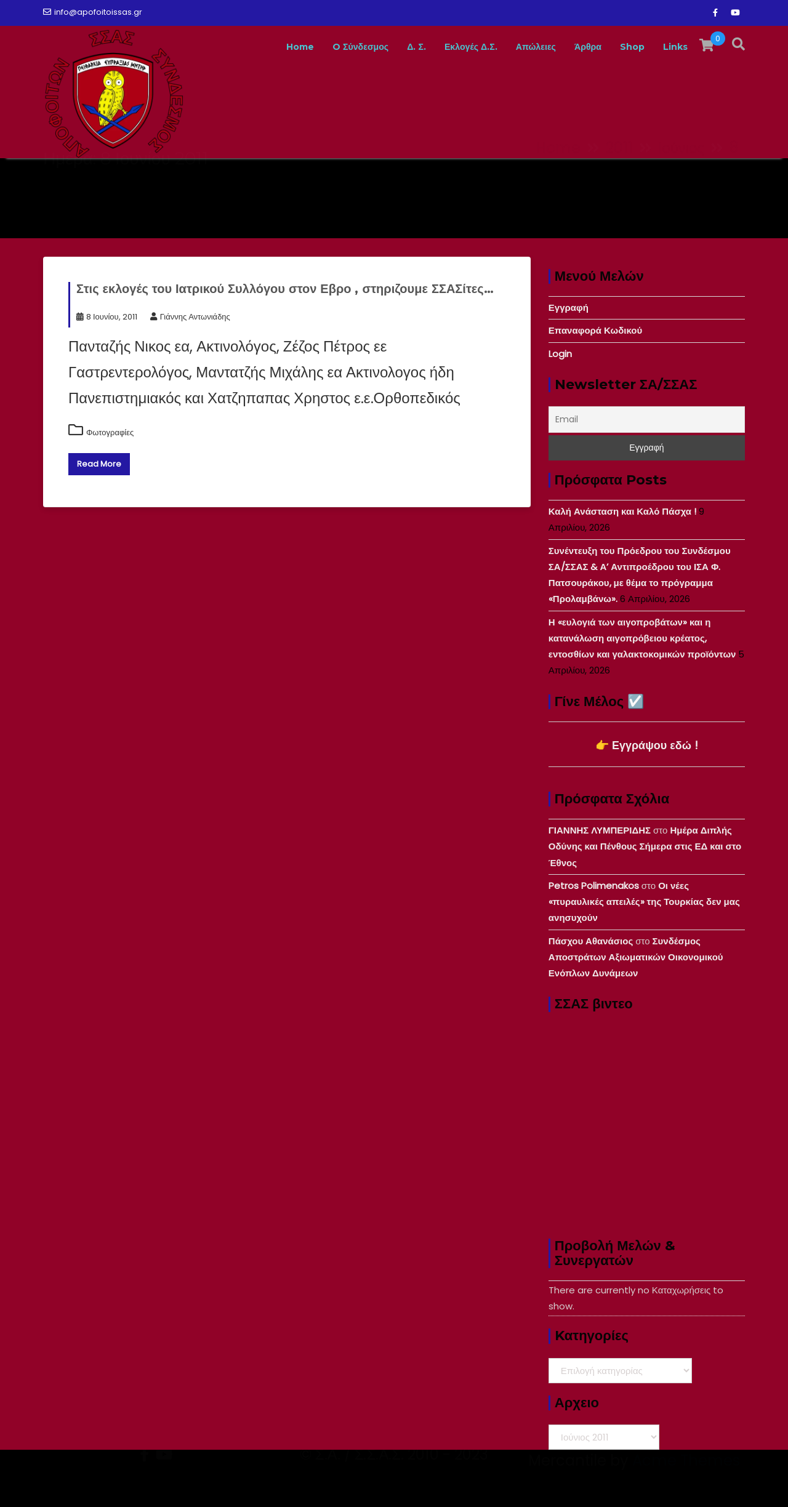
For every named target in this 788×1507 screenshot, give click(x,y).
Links (673, 47)
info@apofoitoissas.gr (92, 12)
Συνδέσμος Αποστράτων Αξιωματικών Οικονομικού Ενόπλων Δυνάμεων (636, 957)
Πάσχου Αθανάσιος (591, 940)
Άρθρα (577, 47)
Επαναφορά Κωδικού (595, 330)
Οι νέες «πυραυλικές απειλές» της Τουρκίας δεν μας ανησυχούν (644, 902)
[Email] (647, 419)
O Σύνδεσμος (323, 47)
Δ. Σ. (385, 47)
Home (255, 47)
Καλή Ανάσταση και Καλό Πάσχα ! (622, 511)
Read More (99, 464)
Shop (626, 47)
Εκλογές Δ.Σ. (446, 47)
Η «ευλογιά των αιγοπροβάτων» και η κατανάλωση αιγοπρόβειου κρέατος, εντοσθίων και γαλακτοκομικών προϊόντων (642, 638)
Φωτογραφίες (110, 432)
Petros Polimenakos (594, 885)
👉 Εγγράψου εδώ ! (646, 745)
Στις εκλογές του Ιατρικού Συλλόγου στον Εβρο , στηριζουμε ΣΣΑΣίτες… (285, 288)
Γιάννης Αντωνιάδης (190, 317)
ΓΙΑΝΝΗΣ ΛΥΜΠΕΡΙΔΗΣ (600, 830)
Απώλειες (518, 47)
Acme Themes (686, 1485)
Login (560, 353)
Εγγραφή (569, 307)
